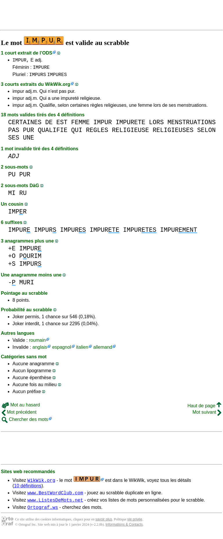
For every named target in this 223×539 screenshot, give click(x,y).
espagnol (61, 349)
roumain (37, 342)
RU (23, 195)
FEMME (80, 125)
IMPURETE (130, 125)
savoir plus (104, 524)
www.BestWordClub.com (55, 496)
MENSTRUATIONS (192, 125)
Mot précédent (19, 414)
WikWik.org (57, 86)
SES (13, 140)
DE (49, 125)
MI (12, 195)
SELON (206, 133)
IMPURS (37, 77)
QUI (76, 133)
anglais (39, 349)
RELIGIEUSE (130, 133)
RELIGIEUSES (173, 133)
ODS (47, 52)
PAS (13, 133)
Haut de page (204, 408)
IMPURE (41, 69)
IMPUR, (20, 60)
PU (12, 177)
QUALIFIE (52, 133)
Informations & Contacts (124, 530)
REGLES (97, 133)
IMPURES (57, 77)
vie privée (134, 524)
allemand (102, 349)
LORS (156, 125)
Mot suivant (207, 414)
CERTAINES (25, 125)
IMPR (17, 214)
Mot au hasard (21, 407)
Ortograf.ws (42, 512)
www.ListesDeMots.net (55, 504)
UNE (28, 140)
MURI (26, 285)
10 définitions (27, 488)
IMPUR (102, 125)
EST (61, 125)
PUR (28, 133)
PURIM (30, 258)
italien (82, 349)
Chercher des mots (25, 421)
